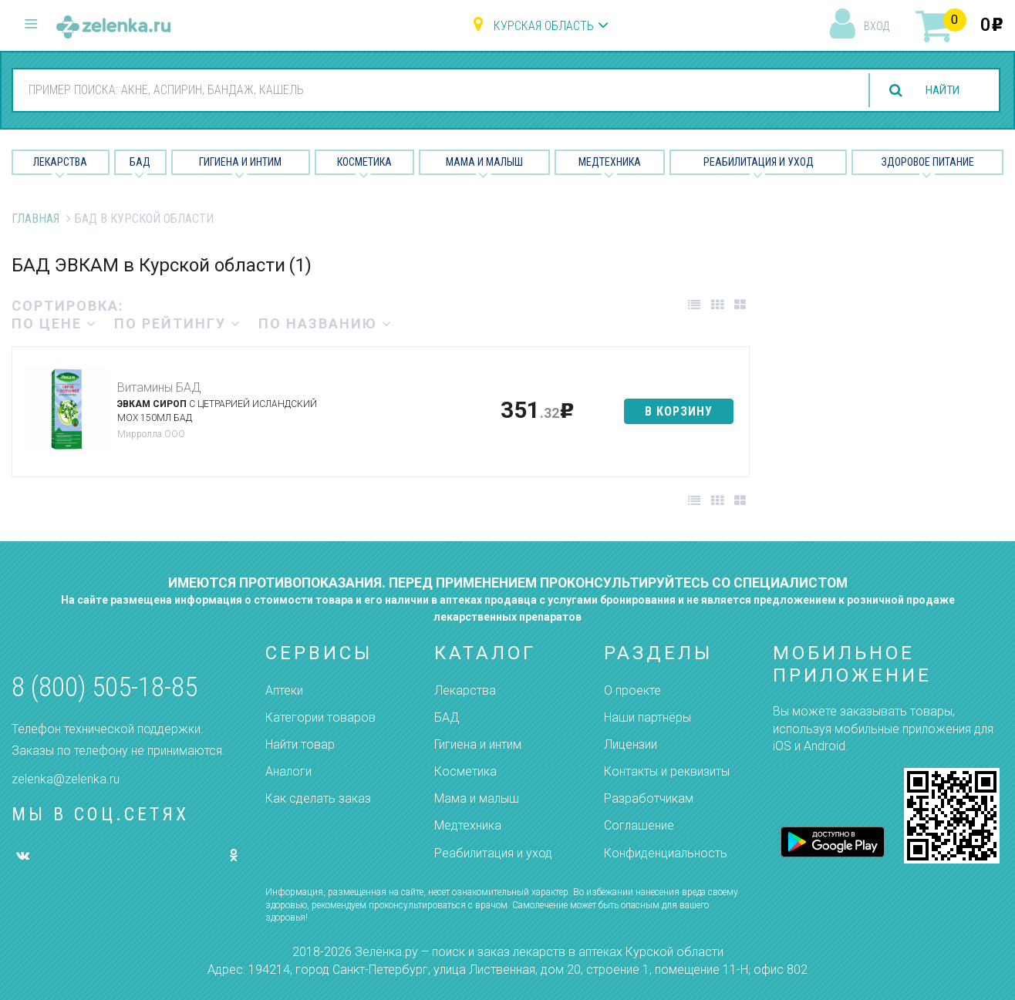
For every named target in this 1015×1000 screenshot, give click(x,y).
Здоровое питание (928, 162)
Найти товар (300, 744)
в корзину (679, 411)
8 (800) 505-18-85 (104, 687)
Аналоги (288, 771)
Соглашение (639, 825)
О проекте (632, 690)
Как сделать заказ (318, 798)
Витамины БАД (159, 387)
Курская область (544, 26)
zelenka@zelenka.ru (66, 779)
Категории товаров (320, 717)
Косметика (364, 162)
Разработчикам (648, 798)
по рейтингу (177, 323)
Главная (35, 218)
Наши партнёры (647, 717)
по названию (325, 323)
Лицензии (630, 744)
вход (876, 26)
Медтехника (609, 162)
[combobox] (429, 89)
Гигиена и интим (477, 744)
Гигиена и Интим (240, 162)
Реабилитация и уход (758, 162)
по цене (54, 323)
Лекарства (60, 162)
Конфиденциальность (665, 853)
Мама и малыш (484, 162)
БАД (140, 162)
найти (939, 90)
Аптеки (284, 690)
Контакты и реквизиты (667, 771)
